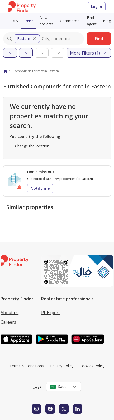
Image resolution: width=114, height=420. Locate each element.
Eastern (27, 38)
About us (9, 312)
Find (99, 39)
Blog (107, 20)
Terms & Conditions (27, 365)
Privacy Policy (61, 365)
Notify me (40, 188)
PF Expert (50, 312)
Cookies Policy (92, 365)
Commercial (70, 20)
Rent (29, 20)
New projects (47, 20)
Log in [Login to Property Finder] (96, 6)
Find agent (92, 20)
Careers (8, 322)
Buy (15, 20)
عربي (37, 387)
